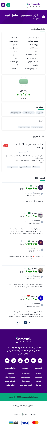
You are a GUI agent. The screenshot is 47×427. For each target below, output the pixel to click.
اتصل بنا (38, 385)
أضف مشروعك (25, 377)
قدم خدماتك (25, 373)
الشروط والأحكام (10, 377)
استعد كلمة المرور (26, 385)
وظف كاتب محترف (10, 381)
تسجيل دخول (26, 381)
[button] (23, 81)
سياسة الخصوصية (29, 414)
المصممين (38, 377)
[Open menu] (44, 5)
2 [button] (21, 322)
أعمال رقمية (17, 405)
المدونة (38, 381)
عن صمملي (10, 373)
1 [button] (25, 322)
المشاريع (38, 373)
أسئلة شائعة (10, 385)
